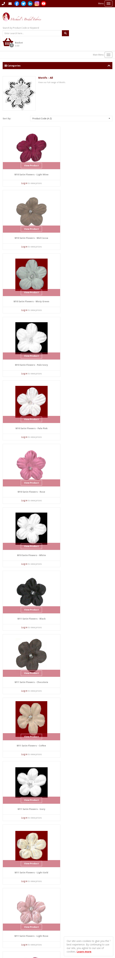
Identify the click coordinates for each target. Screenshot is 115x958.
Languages (65, 904)
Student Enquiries (68, 907)
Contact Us (9, 896)
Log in (22, 172)
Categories (57, 54)
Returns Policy (10, 930)
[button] (71, 107)
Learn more (84, 951)
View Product (28, 154)
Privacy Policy (9, 927)
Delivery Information (70, 916)
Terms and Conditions (14, 933)
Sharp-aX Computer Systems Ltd (29, 944)
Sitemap (64, 913)
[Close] (110, 940)
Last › (107, 879)
